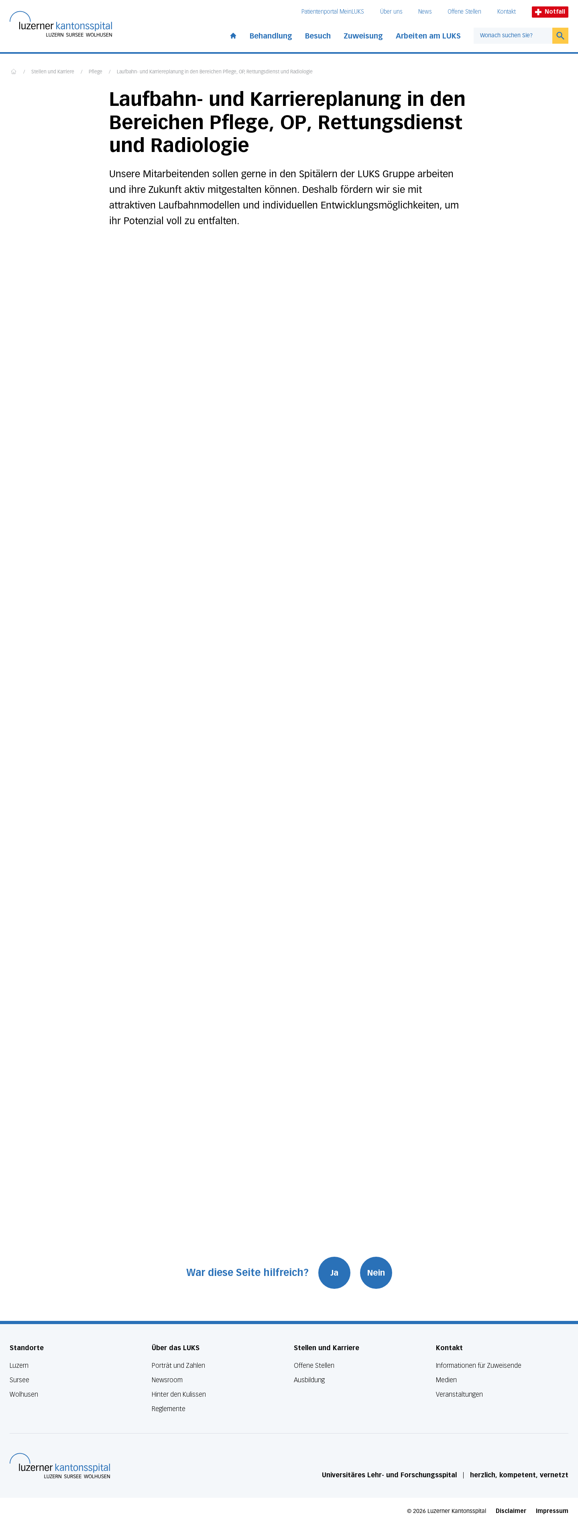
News (424, 11)
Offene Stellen (464, 11)
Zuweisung (363, 36)
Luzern (19, 1365)
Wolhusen (24, 1394)
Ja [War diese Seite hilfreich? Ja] (334, 1273)
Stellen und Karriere (52, 72)
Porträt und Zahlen (178, 1365)
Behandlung (271, 36)
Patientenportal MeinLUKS (332, 11)
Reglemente (168, 1409)
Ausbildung (309, 1380)
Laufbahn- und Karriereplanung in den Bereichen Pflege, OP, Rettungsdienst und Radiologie (215, 72)
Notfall (550, 11)
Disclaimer (511, 1511)
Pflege (95, 72)
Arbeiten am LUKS (428, 36)
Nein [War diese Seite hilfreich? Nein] (376, 1273)
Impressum (552, 1511)
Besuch (318, 36)
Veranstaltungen (459, 1394)
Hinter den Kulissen (179, 1394)
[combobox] (513, 36)
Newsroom (167, 1380)
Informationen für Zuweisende (478, 1365)
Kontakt (506, 11)
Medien (446, 1380)
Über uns (391, 11)
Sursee (19, 1380)
